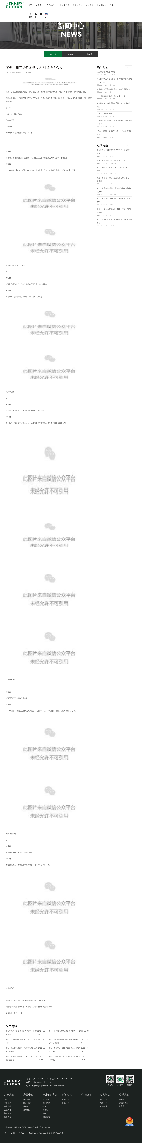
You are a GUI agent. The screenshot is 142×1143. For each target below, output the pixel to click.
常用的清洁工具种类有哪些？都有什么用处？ (113, 89)
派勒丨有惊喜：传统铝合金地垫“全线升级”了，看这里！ (63, 1041)
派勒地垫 (17, 1127)
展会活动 (65, 1103)
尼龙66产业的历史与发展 (106, 72)
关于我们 (39, 5)
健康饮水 (27, 1110)
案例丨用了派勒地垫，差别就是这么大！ (64, 1031)
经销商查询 (123, 1103)
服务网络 (7, 1106)
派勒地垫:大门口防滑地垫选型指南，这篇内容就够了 (22, 1032)
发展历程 (7, 1103)
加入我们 (122, 1106)
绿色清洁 (27, 1103)
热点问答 (71, 54)
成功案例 (89, 5)
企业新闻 (65, 1099)
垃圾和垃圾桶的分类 (104, 113)
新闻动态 (77, 5)
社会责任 (7, 1117)
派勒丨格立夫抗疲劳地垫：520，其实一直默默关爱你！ (21, 1058)
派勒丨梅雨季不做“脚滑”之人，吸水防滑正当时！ (21, 1041)
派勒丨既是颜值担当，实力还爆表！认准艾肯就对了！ (64, 1058)
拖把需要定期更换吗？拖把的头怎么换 (111, 96)
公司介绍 (7, 1099)
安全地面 (27, 1099)
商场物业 (46, 1103)
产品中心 (50, 5)
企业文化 (7, 1110)
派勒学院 (101, 5)
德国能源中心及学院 (30, 1127)
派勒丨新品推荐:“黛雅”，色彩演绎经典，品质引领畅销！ (21, 1049)
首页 (30, 5)
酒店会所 (46, 1099)
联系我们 (114, 5)
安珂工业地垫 (45, 1127)
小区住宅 (46, 1117)
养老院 (45, 1110)
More (128, 67)
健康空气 (27, 1106)
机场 (44, 1106)
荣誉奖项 (7, 1113)
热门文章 (53, 54)
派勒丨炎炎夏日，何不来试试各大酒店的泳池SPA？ (64, 1049)
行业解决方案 (63, 5)
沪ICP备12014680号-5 (55, 1133)
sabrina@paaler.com (41, 1082)
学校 (44, 1113)
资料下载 (88, 54)
